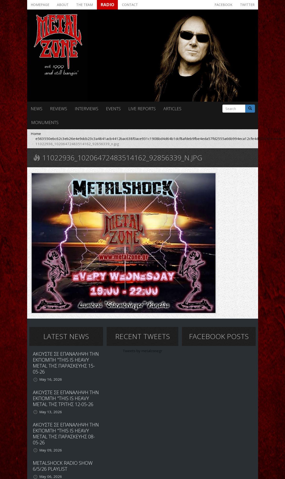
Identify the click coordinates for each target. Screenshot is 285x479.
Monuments (45, 122)
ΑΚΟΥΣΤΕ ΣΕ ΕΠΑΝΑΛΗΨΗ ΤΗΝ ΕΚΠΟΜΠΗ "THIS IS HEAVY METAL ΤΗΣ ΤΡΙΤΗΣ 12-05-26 (66, 398)
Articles (172, 108)
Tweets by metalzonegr (142, 350)
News (36, 108)
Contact (130, 4)
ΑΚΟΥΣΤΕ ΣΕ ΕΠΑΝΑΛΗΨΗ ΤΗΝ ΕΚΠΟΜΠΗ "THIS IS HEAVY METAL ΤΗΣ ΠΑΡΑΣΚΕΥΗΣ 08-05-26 (66, 434)
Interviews (86, 108)
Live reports (142, 108)
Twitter (247, 4)
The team (84, 4)
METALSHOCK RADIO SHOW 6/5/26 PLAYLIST (63, 466)
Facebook (223, 4)
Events (113, 108)
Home (36, 133)
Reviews (58, 108)
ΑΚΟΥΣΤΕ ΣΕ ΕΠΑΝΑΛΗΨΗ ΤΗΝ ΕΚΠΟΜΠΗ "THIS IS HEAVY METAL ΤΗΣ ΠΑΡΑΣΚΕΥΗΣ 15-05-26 (66, 363)
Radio (107, 4)
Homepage (40, 4)
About (63, 4)
